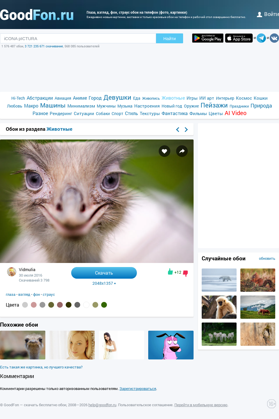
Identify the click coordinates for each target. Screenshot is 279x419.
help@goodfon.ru (102, 404)
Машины (53, 105)
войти (268, 13)
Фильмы (198, 113)
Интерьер (225, 98)
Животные (173, 98)
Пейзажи (214, 105)
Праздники (239, 106)
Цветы (216, 113)
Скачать (104, 273)
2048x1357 (104, 283)
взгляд (24, 294)
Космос (244, 98)
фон (36, 294)
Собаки (103, 113)
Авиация (63, 98)
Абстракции (40, 98)
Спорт (117, 113)
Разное (40, 113)
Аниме (80, 98)
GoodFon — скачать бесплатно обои (35, 404)
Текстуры (150, 113)
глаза (10, 294)
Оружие (191, 106)
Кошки (261, 98)
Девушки (117, 97)
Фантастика (175, 113)
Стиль (131, 113)
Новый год (172, 106)
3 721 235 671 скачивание (44, 46)
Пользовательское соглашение (145, 404)
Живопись (151, 98)
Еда (136, 98)
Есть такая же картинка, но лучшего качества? (41, 367)
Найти (169, 38)
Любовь (14, 106)
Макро (31, 106)
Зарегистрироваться (137, 388)
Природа (261, 105)
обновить (267, 258)
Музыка (125, 106)
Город (95, 98)
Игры (192, 98)
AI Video (235, 113)
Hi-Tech (18, 98)
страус (49, 294)
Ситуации (84, 113)
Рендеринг (61, 113)
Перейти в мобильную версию (201, 404)
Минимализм (81, 106)
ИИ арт (206, 98)
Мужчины (106, 106)
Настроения (147, 106)
